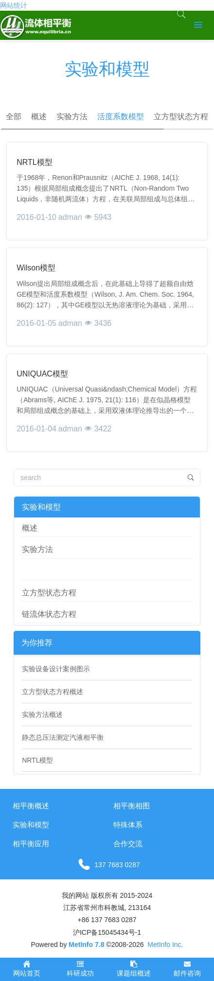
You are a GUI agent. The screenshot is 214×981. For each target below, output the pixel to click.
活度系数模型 (120, 116)
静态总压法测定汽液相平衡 (63, 737)
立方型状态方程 (181, 116)
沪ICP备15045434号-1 (107, 932)
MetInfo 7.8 (86, 944)
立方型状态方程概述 (52, 692)
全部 (13, 116)
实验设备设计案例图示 (56, 669)
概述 (39, 116)
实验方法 (72, 116)
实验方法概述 (42, 714)
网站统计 (13, 5)
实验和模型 (41, 507)
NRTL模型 (37, 760)
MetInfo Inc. (165, 944)
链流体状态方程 (49, 614)
